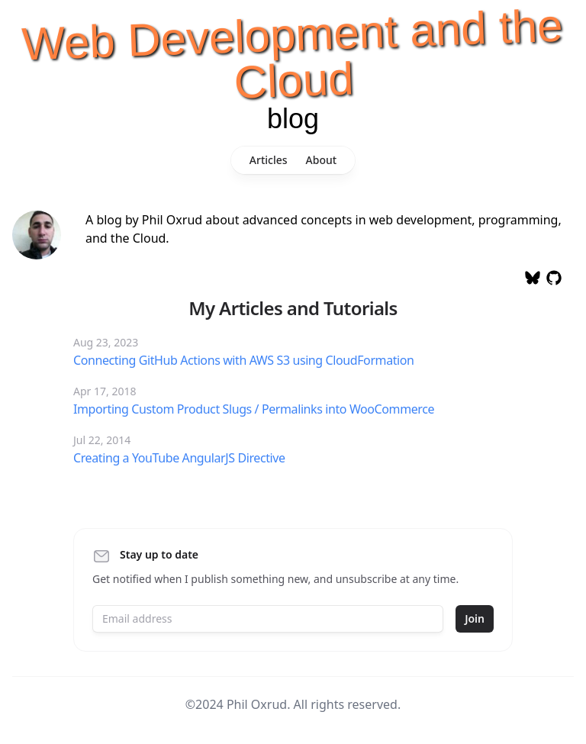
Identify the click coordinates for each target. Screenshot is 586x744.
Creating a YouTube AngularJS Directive (179, 457)
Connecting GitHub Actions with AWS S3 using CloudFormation (243, 360)
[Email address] (267, 619)
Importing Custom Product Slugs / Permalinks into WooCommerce (253, 409)
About (321, 160)
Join (475, 618)
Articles (269, 160)
